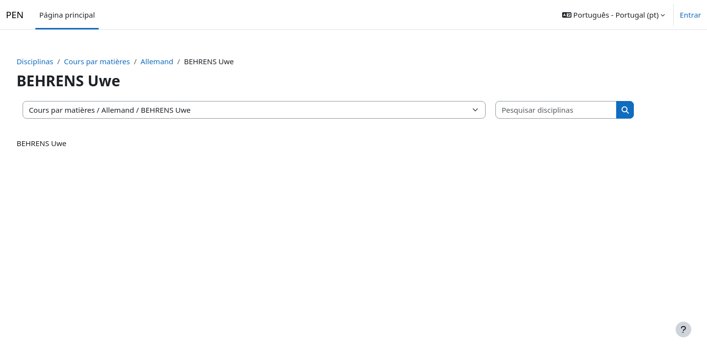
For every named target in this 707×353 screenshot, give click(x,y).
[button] (614, 14)
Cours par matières (115, 61)
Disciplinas (53, 61)
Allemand (175, 61)
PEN (15, 15)
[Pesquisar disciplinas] (574, 110)
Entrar (690, 15)
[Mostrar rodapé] (683, 329)
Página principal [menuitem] (67, 15)
